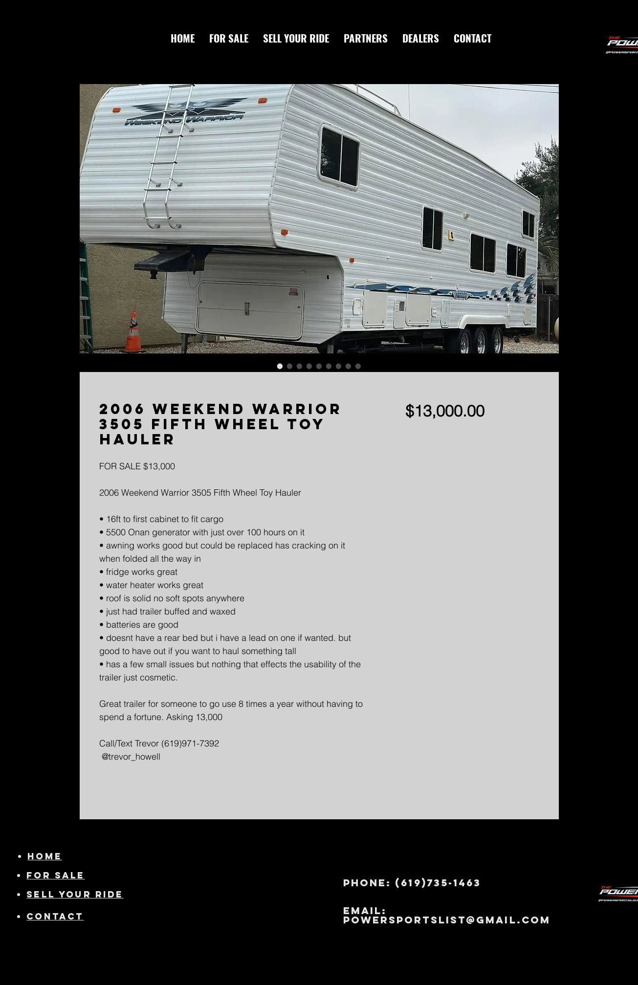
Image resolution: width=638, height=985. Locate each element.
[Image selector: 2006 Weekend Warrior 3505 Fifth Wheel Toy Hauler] (280, 366)
